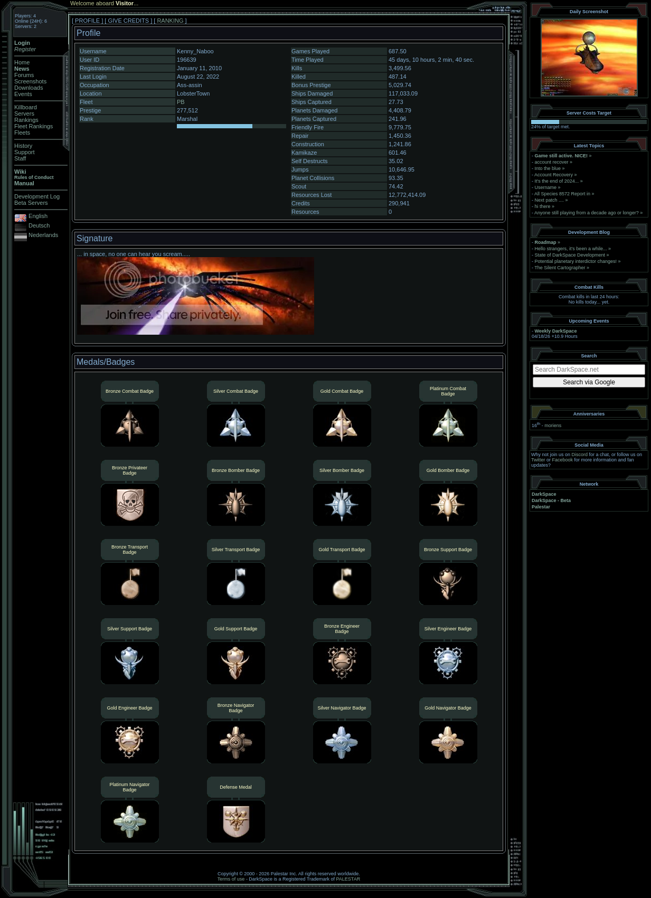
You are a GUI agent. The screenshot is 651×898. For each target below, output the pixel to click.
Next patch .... (549, 200)
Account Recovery (553, 174)
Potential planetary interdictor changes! (576, 261)
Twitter (538, 459)
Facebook (562, 459)
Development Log (37, 196)
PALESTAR (348, 879)
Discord (580, 454)
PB (181, 102)
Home (22, 62)
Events (23, 94)
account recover (552, 162)
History (23, 146)
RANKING (170, 20)
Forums (24, 75)
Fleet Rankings (33, 126)
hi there (543, 206)
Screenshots (30, 81)
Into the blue (548, 168)
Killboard (25, 107)
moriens (552, 425)
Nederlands (43, 235)
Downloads (28, 87)
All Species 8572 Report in (562, 193)
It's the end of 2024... (557, 181)
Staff (20, 158)
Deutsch (39, 225)
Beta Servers (31, 203)
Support (24, 152)
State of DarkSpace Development (570, 255)
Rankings (26, 120)
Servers (24, 113)
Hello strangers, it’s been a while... (571, 248)
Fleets (22, 132)
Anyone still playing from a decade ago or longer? (586, 212)
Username (546, 187)
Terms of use (231, 879)
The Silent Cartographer (559, 267)
